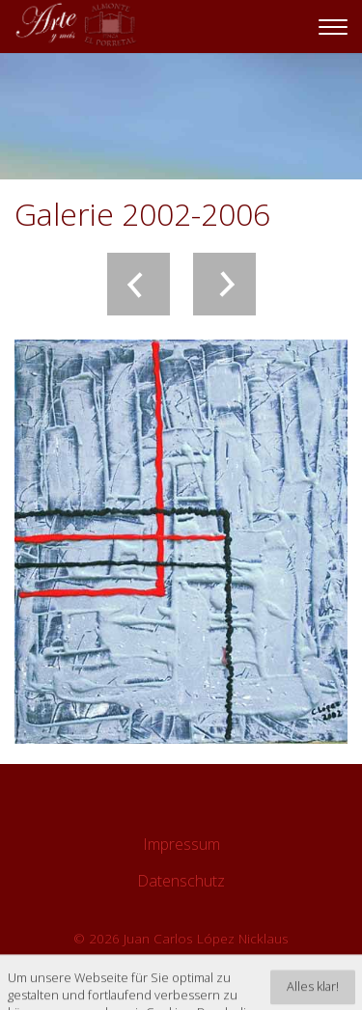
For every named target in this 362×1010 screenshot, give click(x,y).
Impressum (181, 844)
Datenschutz (181, 880)
